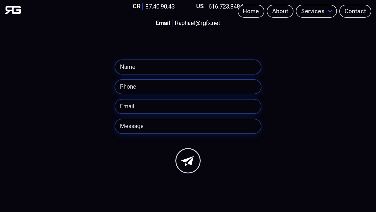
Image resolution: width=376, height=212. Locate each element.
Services (313, 11)
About (280, 11)
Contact (355, 11)
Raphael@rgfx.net (186, 23)
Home (251, 11)
